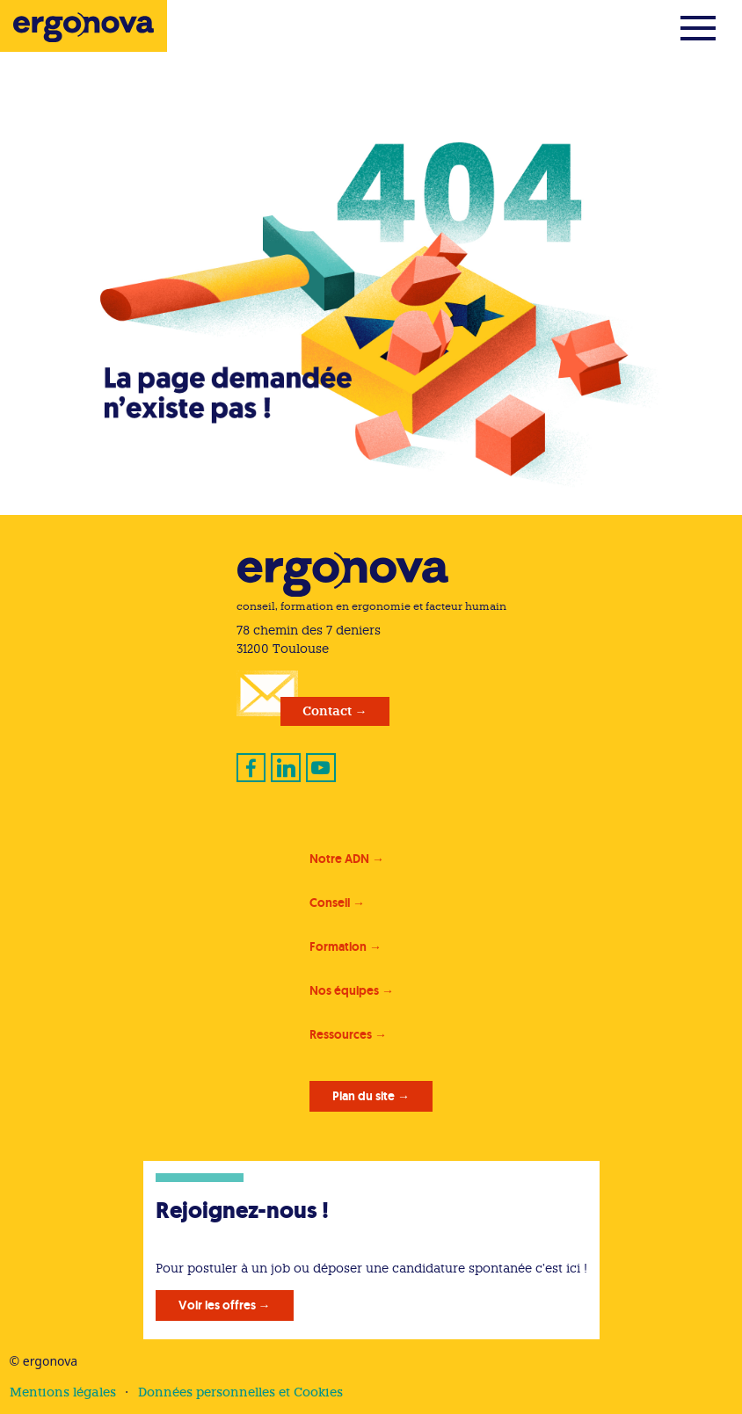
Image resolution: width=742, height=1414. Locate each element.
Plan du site (363, 1096)
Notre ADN (339, 859)
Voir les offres (217, 1305)
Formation (338, 946)
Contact (327, 711)
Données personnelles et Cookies (240, 1392)
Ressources (340, 1034)
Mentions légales (63, 1392)
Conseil (329, 902)
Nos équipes (344, 990)
